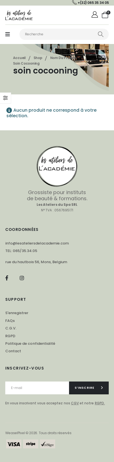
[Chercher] (100, 34)
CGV (75, 403)
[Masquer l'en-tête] (19, 15)
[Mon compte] (95, 15)
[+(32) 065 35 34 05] (90, 3)
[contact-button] (89, 388)
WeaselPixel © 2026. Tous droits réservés (38, 433)
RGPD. (100, 403)
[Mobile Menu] (7, 34)
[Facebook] (6, 277)
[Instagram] (21, 277)
